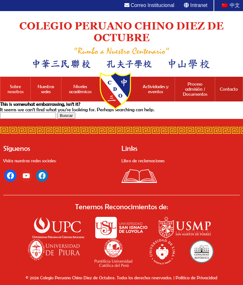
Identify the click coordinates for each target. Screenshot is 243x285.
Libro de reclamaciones (143, 160)
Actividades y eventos (155, 89)
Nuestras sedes (46, 89)
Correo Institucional (149, 5)
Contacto (229, 89)
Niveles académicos (80, 89)
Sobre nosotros (15, 89)
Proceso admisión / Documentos (195, 89)
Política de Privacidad (196, 277)
